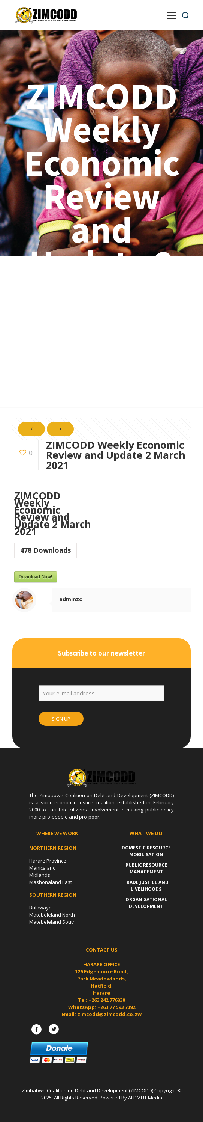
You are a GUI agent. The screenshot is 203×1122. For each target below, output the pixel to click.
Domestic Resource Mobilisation (146, 851)
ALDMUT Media (145, 1097)
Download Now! (35, 576)
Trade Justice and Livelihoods (146, 885)
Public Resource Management (146, 868)
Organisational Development (146, 902)
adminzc (70, 599)
